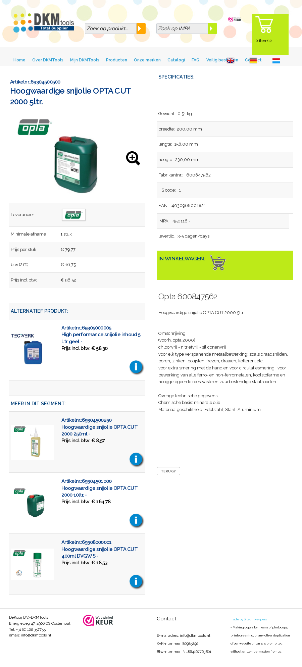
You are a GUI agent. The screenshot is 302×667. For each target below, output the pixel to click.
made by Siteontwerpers (249, 619)
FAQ (196, 60)
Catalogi (176, 60)
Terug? (168, 471)
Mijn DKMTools (84, 60)
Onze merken (147, 60)
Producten (116, 60)
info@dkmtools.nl (36, 635)
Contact (166, 619)
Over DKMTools (47, 60)
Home (19, 60)
